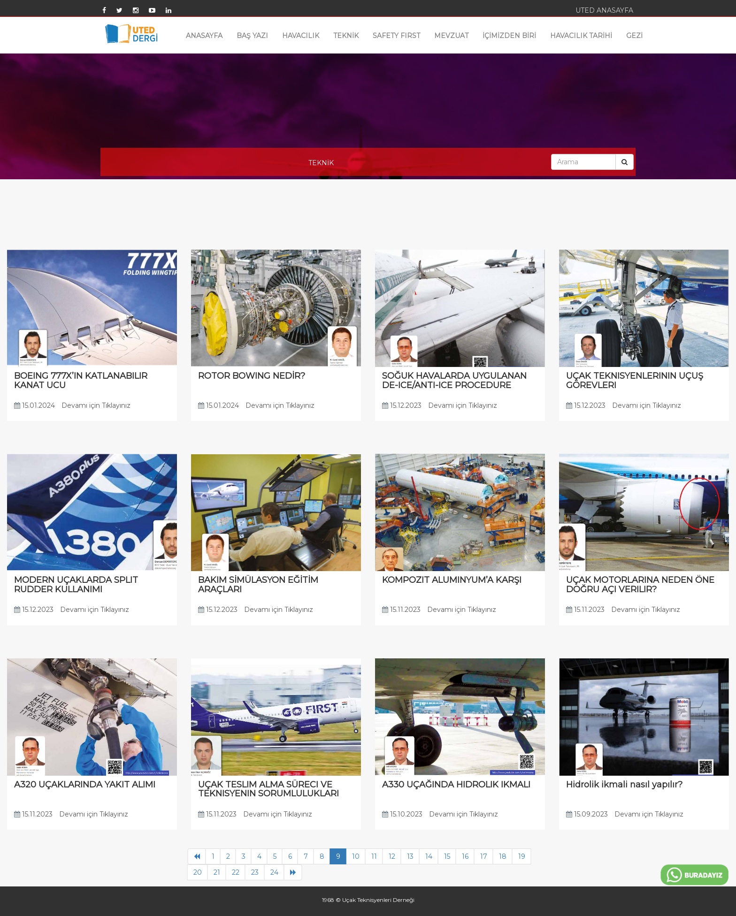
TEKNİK (346, 35)
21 (217, 872)
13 (410, 856)
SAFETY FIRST (396, 35)
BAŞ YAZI (252, 35)
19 (521, 856)
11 (374, 856)
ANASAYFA (204, 35)
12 (392, 856)
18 (502, 856)
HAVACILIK (300, 35)
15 (447, 856)
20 (197, 872)
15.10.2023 (402, 814)
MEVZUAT (451, 35)
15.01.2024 (34, 405)
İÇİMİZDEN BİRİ (509, 35)
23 (255, 872)
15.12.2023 (402, 405)
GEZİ (634, 35)
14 (428, 856)
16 (465, 856)
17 (483, 856)
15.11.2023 (401, 609)
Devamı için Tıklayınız (95, 405)
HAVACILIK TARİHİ (581, 35)
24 (274, 872)
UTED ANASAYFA (604, 10)
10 (356, 856)
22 (235, 872)
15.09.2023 (587, 814)
